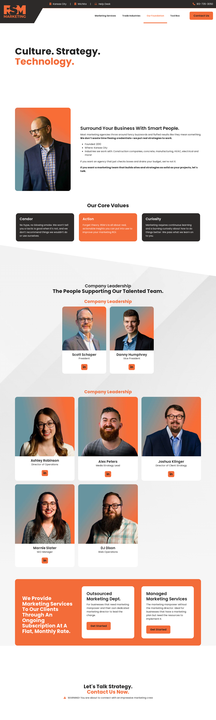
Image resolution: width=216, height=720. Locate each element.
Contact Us (201, 16)
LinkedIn (84, 367)
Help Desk (104, 4)
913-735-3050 (205, 4)
